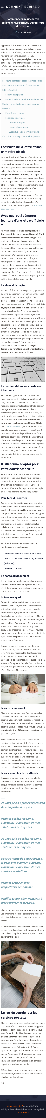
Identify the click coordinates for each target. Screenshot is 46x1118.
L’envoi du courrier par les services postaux (21, 136)
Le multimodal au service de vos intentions (24, 99)
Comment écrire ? (23, 7)
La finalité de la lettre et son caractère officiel (22, 80)
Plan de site (23, 1112)
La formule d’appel (17, 122)
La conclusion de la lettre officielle (24, 131)
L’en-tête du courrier (14, 113)
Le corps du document (15, 118)
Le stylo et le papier (14, 94)
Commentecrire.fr (14, 426)
